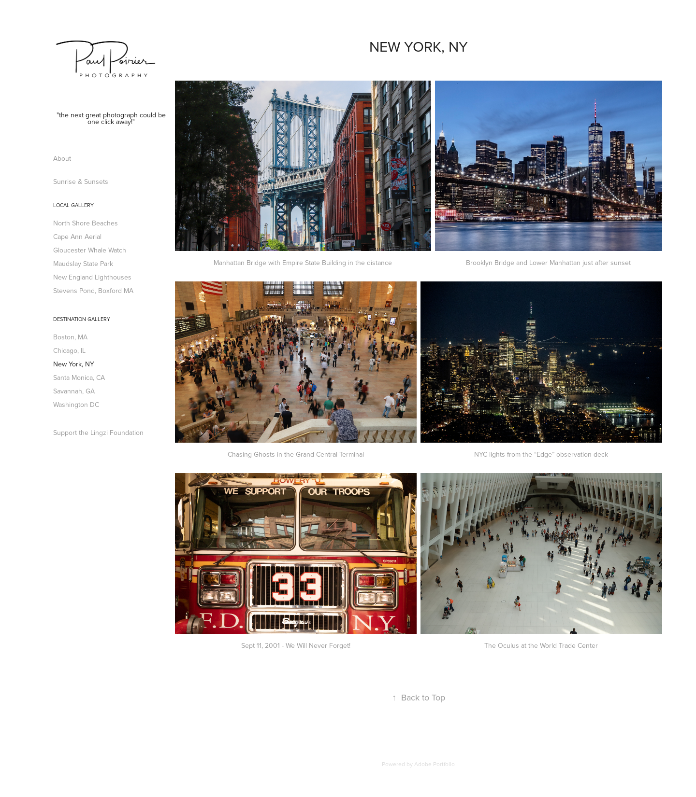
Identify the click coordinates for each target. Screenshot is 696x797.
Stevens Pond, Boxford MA (93, 290)
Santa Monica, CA (79, 377)
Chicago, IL (69, 350)
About (62, 158)
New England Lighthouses (92, 277)
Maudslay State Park (83, 263)
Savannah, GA (74, 391)
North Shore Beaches (85, 223)
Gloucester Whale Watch (89, 250)
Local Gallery (73, 205)
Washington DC (76, 404)
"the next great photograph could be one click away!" (112, 118)
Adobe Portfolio (434, 764)
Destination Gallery (81, 319)
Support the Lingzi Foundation (98, 432)
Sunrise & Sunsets (80, 181)
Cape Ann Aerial (77, 236)
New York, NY (73, 364)
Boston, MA (70, 337)
